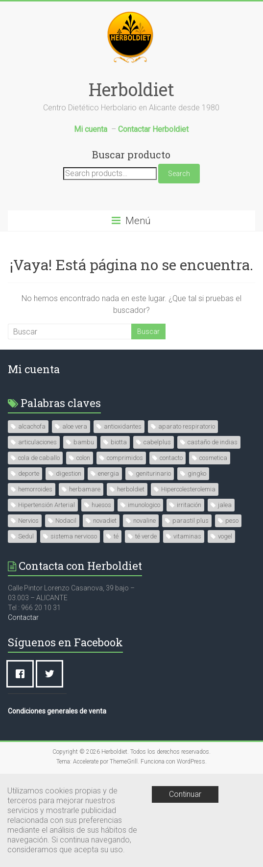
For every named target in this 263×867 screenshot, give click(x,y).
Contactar (23, 617)
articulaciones (37, 442)
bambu (83, 442)
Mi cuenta (34, 369)
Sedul (26, 536)
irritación (189, 505)
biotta (119, 442)
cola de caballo (39, 457)
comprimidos (125, 457)
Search (179, 174)
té (116, 536)
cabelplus (157, 442)
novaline (144, 520)
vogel (225, 536)
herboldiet (130, 489)
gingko (197, 473)
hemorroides (35, 489)
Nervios (28, 520)
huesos (101, 505)
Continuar (185, 794)
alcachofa (32, 426)
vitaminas (187, 536)
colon (83, 457)
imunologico (144, 505)
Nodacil (65, 520)
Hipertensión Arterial (46, 505)
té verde (146, 536)
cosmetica (213, 457)
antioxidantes (123, 426)
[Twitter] (52, 674)
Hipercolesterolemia (188, 489)
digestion (68, 473)
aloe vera (74, 426)
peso (232, 520)
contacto (171, 457)
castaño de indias (213, 442)
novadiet (105, 520)
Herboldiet (131, 89)
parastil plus (190, 520)
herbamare (84, 489)
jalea (225, 505)
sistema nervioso (73, 536)
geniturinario (153, 473)
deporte (28, 473)
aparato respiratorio (186, 426)
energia (108, 473)
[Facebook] (22, 674)
